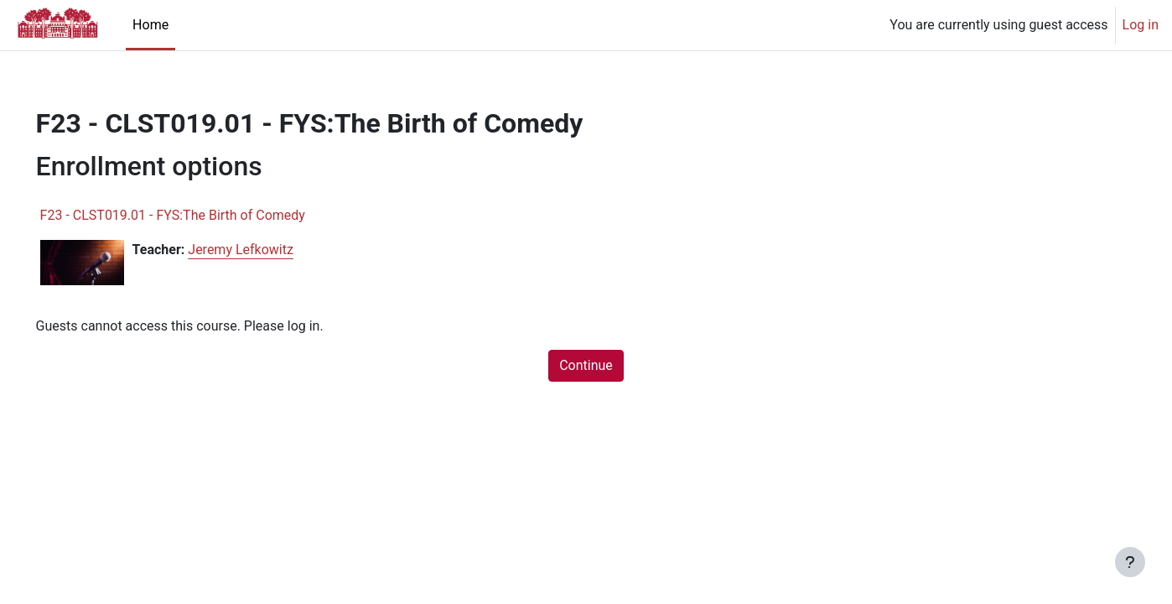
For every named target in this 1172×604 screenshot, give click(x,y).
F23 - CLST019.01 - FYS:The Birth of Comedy (196, 215)
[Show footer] (1130, 562)
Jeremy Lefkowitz (265, 250)
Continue (586, 365)
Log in (1141, 25)
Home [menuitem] (150, 25)
